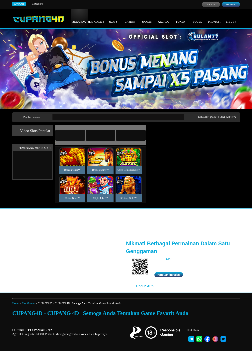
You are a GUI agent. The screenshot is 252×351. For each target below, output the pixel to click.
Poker (180, 18)
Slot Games (28, 303)
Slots (113, 18)
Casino (130, 18)
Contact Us (37, 3)
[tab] (70, 135)
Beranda (79, 18)
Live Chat (19, 3)
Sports (147, 18)
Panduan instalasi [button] (169, 274)
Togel (197, 18)
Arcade (163, 18)
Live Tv (231, 18)
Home (15, 303)
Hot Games (96, 18)
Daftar (230, 4)
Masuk (211, 4)
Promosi (214, 18)
